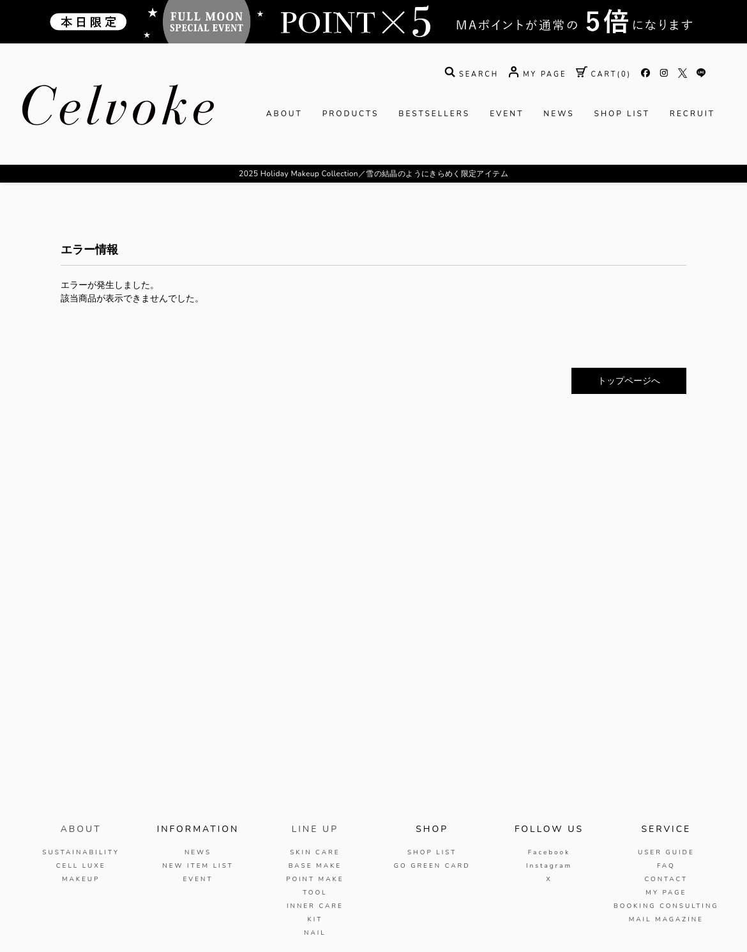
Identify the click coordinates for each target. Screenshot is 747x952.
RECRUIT (692, 114)
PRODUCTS (350, 114)
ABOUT (284, 114)
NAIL (315, 932)
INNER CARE (315, 906)
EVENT (507, 114)
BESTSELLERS (434, 114)
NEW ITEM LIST (197, 865)
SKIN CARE (315, 852)
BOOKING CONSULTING (666, 906)
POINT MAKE (314, 879)
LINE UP (315, 829)
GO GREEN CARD (432, 865)
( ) (603, 74)
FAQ (666, 865)
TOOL (315, 892)
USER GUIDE (666, 852)
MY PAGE (665, 892)
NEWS (558, 114)
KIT (314, 919)
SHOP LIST (622, 114)
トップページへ (629, 381)
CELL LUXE (81, 865)
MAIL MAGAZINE (666, 919)
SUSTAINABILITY (80, 852)
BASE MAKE (315, 865)
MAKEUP (81, 879)
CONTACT (666, 879)
